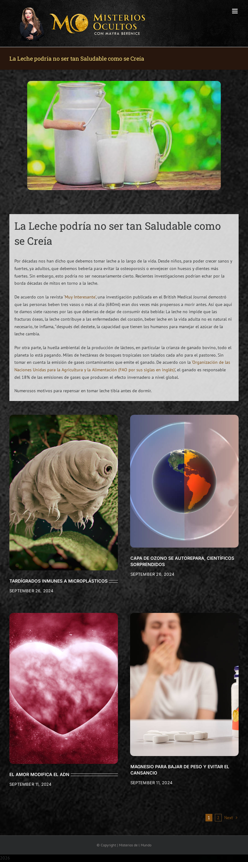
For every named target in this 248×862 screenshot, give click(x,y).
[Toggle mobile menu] (235, 11)
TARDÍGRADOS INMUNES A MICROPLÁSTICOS (58, 581)
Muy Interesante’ (80, 297)
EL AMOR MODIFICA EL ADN (39, 774)
